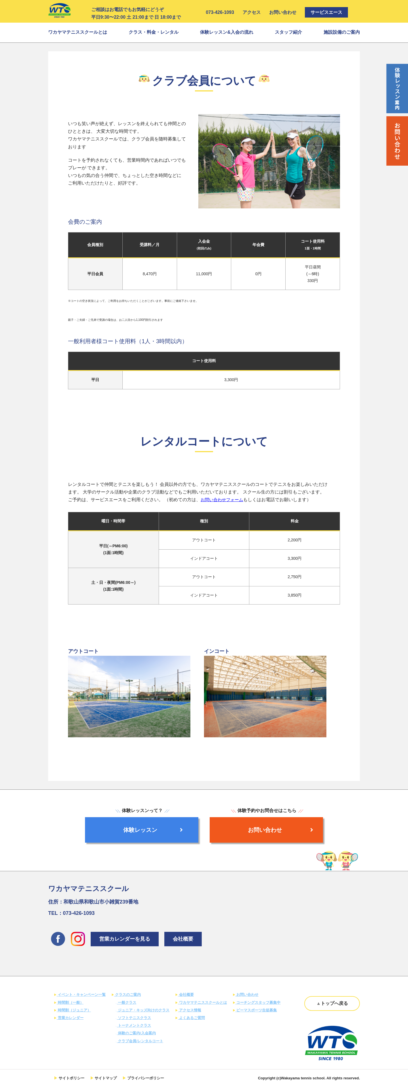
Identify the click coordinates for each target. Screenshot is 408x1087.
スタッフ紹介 (288, 32)
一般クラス (127, 1002)
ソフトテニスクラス (134, 1018)
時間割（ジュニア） (74, 1010)
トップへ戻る (334, 1003)
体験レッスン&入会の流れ (226, 32)
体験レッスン (153, 830)
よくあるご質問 (191, 1018)
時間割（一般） (70, 1002)
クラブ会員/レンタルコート (140, 1041)
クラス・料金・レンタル (153, 32)
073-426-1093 (220, 12)
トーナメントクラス (134, 1025)
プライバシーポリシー (145, 1078)
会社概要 (183, 939)
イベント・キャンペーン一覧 (81, 994)
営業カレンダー (70, 1018)
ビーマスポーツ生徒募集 (256, 1010)
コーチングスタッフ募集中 (258, 1002)
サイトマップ (105, 1078)
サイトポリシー (71, 1078)
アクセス (252, 12)
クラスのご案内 (127, 994)
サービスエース (326, 12)
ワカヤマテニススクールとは (77, 32)
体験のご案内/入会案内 (136, 1033)
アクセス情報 (189, 1010)
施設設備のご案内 (342, 32)
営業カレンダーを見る (124, 939)
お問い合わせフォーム (223, 499)
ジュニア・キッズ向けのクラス (143, 1010)
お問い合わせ (282, 12)
